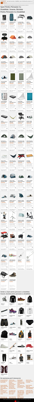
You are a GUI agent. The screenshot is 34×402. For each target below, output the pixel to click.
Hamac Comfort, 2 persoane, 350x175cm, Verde (13, 122)
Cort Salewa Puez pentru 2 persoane (30, 43)
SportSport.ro (3, 1)
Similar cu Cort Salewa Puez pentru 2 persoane (30, 51)
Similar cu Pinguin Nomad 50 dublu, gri (21, 91)
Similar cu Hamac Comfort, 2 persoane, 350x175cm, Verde (13, 131)
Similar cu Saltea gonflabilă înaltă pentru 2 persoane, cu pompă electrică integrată (13, 111)
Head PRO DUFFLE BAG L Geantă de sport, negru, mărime (20, 398)
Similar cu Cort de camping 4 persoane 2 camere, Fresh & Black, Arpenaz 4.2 (4, 210)
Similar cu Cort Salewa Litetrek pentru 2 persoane (21, 51)
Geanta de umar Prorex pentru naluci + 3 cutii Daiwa (29, 381)
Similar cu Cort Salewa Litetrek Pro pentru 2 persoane (12, 71)
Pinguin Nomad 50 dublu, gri (21, 82)
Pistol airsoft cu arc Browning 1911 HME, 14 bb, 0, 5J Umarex (3, 398)
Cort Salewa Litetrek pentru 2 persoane (21, 43)
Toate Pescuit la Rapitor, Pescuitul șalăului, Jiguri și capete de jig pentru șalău (30, 270)
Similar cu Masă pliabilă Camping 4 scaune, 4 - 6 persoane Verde (4, 170)
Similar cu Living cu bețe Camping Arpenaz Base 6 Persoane (12, 190)
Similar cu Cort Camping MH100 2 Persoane (12, 150)
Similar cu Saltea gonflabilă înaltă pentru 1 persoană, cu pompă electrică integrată (4, 131)
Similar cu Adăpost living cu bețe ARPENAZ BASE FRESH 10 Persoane (13, 210)
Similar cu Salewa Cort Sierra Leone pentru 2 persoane (29, 71)
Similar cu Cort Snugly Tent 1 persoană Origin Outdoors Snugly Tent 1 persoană (21, 151)
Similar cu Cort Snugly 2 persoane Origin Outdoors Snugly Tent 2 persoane (4, 151)
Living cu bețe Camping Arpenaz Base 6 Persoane (13, 181)
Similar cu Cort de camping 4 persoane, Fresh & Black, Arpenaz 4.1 (4, 190)
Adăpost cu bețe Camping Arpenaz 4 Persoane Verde (21, 221)
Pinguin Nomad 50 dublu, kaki (12, 82)
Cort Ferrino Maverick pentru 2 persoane (4, 62)
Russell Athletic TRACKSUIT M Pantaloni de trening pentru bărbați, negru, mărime (21, 382)
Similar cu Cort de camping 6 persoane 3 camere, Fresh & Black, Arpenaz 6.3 (4, 270)
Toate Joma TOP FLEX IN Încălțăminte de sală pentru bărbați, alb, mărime (13, 270)
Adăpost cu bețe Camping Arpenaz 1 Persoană (21, 201)
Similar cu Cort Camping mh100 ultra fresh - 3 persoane (21, 190)
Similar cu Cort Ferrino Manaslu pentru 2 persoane (13, 51)
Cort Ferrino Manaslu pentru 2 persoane (13, 43)
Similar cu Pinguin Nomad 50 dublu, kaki (13, 91)
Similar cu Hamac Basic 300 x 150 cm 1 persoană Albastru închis (13, 170)
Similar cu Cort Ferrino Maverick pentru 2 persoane (4, 71)
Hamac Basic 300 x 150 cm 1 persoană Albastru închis (13, 161)
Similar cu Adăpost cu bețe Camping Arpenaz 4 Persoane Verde (21, 230)
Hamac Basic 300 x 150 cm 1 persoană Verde (30, 142)
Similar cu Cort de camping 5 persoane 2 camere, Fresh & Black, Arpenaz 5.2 (30, 250)
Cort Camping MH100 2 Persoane (13, 141)
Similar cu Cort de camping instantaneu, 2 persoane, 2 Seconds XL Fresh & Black (30, 190)
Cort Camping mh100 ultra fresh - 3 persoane (21, 181)
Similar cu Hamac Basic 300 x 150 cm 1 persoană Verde (30, 150)
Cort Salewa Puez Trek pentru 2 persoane (21, 62)
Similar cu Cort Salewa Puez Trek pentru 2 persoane (21, 71)
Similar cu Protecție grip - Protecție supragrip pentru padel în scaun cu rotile (4, 32)
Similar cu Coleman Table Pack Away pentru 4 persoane (21, 32)
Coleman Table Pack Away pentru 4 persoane (21, 23)
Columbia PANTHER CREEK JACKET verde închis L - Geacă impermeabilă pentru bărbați (4, 387)
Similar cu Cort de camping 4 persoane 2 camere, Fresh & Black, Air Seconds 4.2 (30, 210)
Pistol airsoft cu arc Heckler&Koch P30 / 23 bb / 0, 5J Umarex (21, 386)
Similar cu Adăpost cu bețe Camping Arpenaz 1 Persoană (21, 210)
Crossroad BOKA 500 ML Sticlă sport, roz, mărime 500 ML (4, 381)
